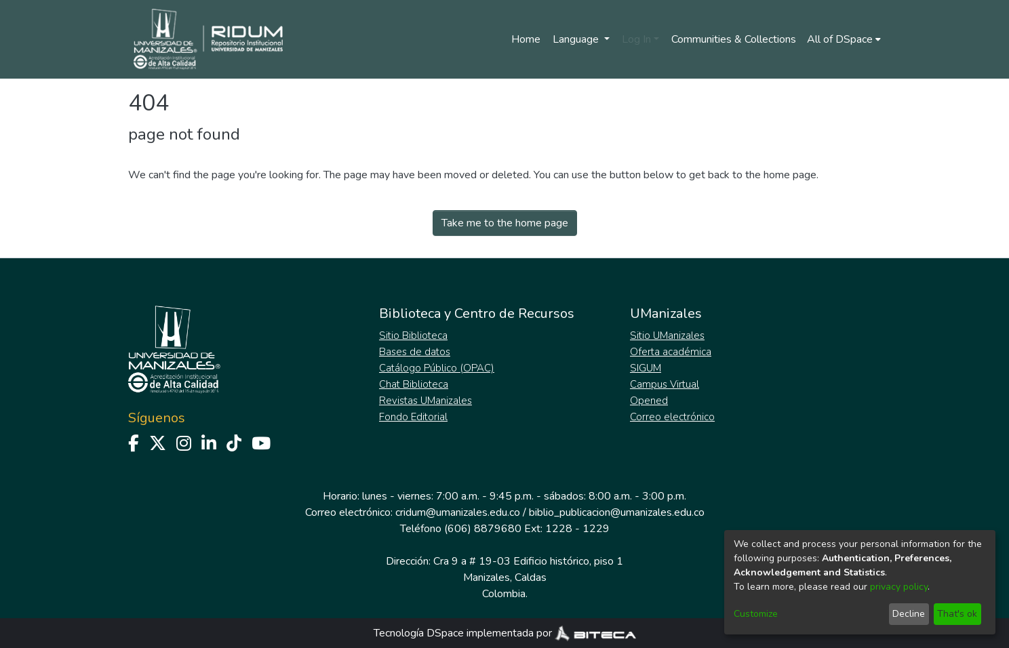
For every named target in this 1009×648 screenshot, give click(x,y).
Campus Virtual (664, 384)
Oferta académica (670, 352)
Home (525, 39)
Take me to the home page (504, 223)
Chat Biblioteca (413, 384)
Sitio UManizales (667, 335)
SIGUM (645, 368)
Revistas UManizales (425, 400)
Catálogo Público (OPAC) (436, 368)
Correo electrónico (672, 417)
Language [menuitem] (577, 39)
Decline (908, 613)
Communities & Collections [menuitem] (733, 39)
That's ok (957, 613)
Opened (649, 400)
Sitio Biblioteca (413, 335)
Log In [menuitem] (636, 39)
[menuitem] (844, 39)
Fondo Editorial (413, 417)
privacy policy (899, 586)
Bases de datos (414, 352)
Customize (756, 613)
